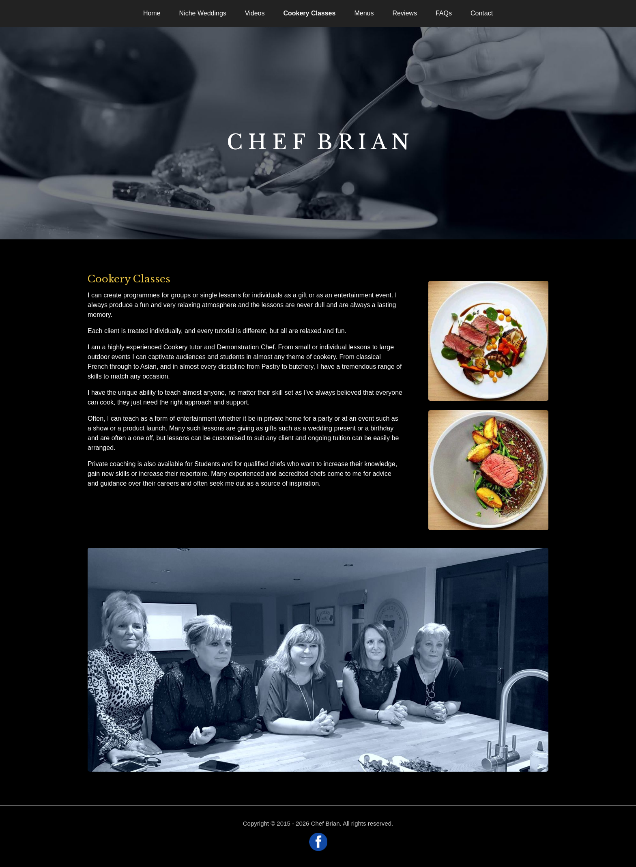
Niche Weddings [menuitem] (202, 13)
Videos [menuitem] (255, 13)
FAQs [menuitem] (444, 13)
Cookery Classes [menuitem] (309, 13)
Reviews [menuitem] (404, 13)
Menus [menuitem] (364, 13)
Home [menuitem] (152, 13)
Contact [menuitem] (482, 13)
